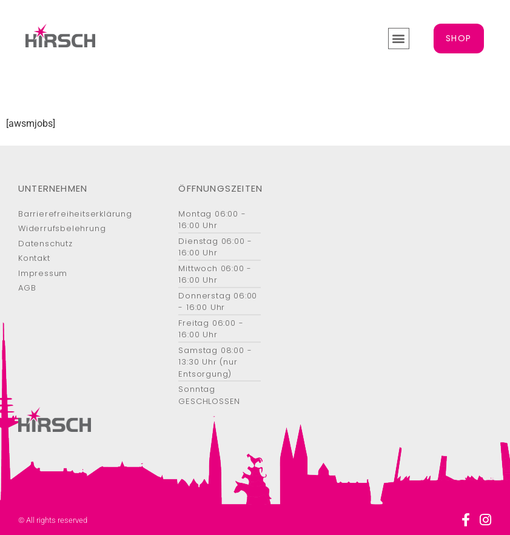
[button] (398, 38)
